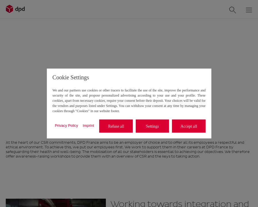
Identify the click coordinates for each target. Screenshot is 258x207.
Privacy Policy (66, 125)
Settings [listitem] (152, 126)
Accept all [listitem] (189, 126)
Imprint (88, 125)
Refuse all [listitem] (116, 126)
